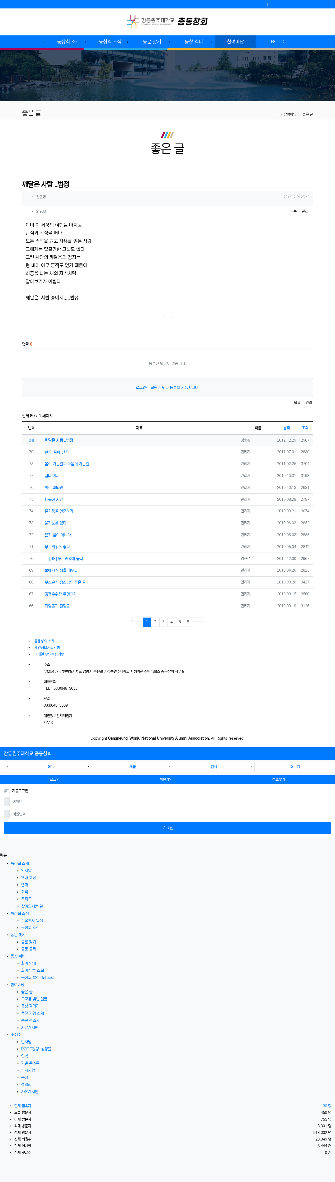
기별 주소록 (30, 1063)
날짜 (286, 428)
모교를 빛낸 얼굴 (34, 999)
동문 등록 (28, 949)
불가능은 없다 (53, 523)
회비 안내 (28, 963)
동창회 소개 (20, 863)
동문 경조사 (30, 1020)
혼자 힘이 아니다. (56, 535)
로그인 (240, 4)
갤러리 (26, 1084)
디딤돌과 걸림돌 (55, 606)
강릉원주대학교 (302, 4)
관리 (305, 211)
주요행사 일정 (32, 920)
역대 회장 (28, 877)
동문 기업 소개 (32, 1013)
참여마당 (290, 114)
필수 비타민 (51, 487)
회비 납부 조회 (32, 970)
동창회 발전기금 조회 (37, 977)
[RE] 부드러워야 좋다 (61, 558)
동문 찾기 (18, 935)
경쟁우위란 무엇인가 (58, 594)
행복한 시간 (51, 499)
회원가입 (258, 4)
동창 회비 (18, 956)
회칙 (24, 892)
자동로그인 (20, 791)
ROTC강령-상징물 (36, 1049)
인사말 (26, 870)
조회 (305, 428)
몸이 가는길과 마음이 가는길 (64, 464)
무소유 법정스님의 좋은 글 (63, 582)
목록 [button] (293, 211)
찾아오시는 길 (32, 906)
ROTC (16, 1034)
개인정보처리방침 (47, 648)
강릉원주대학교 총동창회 (28, 753)
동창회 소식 (20, 913)
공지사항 (28, 1070)
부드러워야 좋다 (55, 547)
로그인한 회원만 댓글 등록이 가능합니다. (168, 387)
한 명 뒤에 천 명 (55, 452)
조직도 (26, 899)
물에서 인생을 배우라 (59, 570)
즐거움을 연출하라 (56, 511)
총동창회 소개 (44, 641)
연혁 (24, 885)
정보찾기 (277, 4)
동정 (24, 1077)
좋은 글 (307, 114)
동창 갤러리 (30, 1006)
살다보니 (49, 476)
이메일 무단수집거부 (49, 654)
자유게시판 (29, 1027)
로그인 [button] (55, 779)
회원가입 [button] (166, 779)
